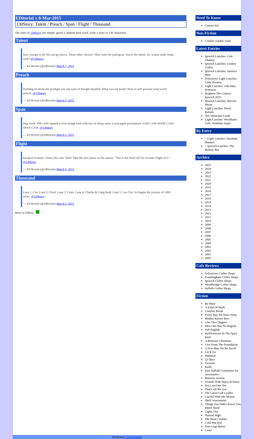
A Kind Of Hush (215, 307)
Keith (208, 367)
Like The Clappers (216, 322)
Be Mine (210, 303)
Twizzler (210, 363)
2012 (208, 213)
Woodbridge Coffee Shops (221, 284)
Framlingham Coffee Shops (221, 277)
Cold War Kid (213, 422)
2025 (208, 165)
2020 (208, 183)
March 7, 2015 (65, 66)
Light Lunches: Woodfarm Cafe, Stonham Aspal (221, 121)
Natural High (213, 415)
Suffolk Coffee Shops (218, 288)
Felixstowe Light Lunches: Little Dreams (221, 80)
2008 (208, 228)
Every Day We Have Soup (221, 314)
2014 (208, 206)
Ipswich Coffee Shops (218, 281)
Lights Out (211, 411)
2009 (208, 224)
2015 (208, 202)
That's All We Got (215, 389)
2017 (208, 194)
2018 (208, 191)
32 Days (210, 359)
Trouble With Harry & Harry (222, 381)
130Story (36, 32)
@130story (37, 58)
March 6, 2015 (65, 100)
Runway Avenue (215, 378)
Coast (208, 430)
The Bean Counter (216, 419)
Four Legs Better (215, 426)
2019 (208, 187)
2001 (208, 254)
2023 (208, 172)
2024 (208, 168)
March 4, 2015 (65, 169)
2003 (208, 247)
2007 (208, 232)
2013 (208, 209)
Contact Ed (211, 25)
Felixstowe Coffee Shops (220, 273)
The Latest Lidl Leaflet (219, 393)
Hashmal (210, 355)
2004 (208, 243)
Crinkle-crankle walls (218, 41)
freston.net (128, 7)
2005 (208, 239)
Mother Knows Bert (217, 318)
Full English (212, 329)
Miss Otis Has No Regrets (220, 326)
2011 (208, 217)
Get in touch (134, 437)
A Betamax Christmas (218, 341)
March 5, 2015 (65, 134)
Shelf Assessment (215, 400)
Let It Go (210, 352)
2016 (208, 198)
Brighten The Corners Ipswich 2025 (218, 95)
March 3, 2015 (65, 203)
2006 (208, 235)
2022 (208, 176)
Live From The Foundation (221, 344)
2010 (208, 221)
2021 (208, 180)
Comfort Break (214, 311)
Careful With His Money (220, 396)
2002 (208, 250)
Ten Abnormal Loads (217, 115)
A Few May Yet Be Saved (220, 348)
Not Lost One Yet (215, 385)
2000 (208, 258)
